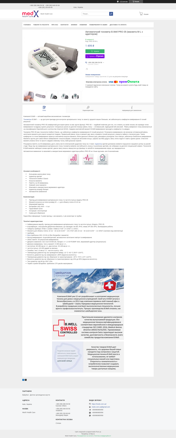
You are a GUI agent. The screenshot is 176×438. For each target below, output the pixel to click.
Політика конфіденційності (102, 436)
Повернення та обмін (98, 25)
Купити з (96, 56)
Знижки (74, 25)
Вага (29, 235)
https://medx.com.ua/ (99, 404)
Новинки (83, 25)
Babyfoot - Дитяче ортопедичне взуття (36, 395)
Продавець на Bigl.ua (88, 434)
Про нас (54, 25)
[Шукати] (111, 14)
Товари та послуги (41, 25)
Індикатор (98, 144)
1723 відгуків (124, 1)
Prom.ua (98, 432)
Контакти (64, 25)
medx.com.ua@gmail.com (101, 407)
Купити (96, 51)
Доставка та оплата (118, 25)
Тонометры (27, 119)
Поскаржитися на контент (85, 436)
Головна (27, 25)
